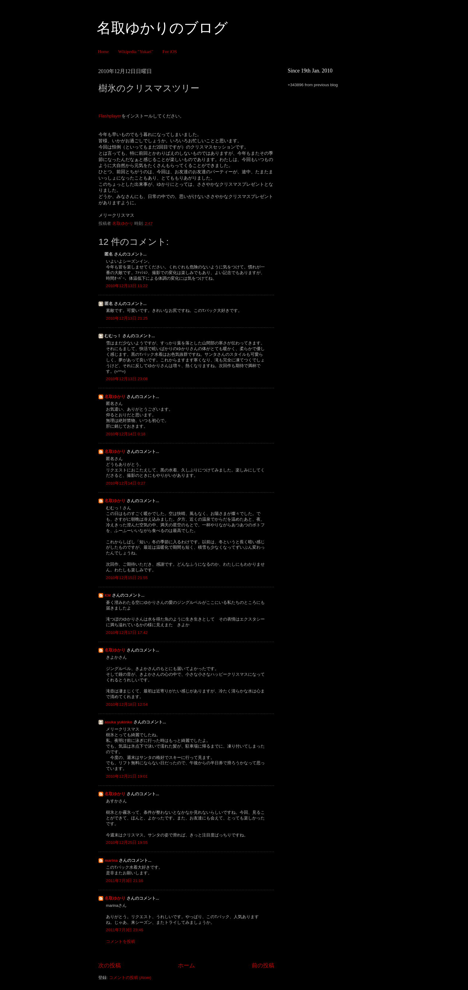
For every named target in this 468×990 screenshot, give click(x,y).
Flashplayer (109, 116)
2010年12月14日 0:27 (125, 483)
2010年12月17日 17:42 (127, 632)
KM (107, 595)
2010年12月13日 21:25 (127, 318)
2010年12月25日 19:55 (127, 842)
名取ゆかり (114, 397)
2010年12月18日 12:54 (127, 704)
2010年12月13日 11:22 (127, 286)
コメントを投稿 (120, 941)
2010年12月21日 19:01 (127, 776)
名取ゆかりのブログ (162, 28)
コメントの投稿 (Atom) (130, 977)
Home (103, 51)
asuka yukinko (118, 722)
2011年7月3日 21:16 (124, 880)
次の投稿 (109, 965)
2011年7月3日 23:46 (124, 930)
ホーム (186, 965)
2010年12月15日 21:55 (127, 578)
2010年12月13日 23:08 (127, 379)
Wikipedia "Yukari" (135, 51)
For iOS (169, 51)
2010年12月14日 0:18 (125, 434)
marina (111, 860)
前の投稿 (263, 965)
